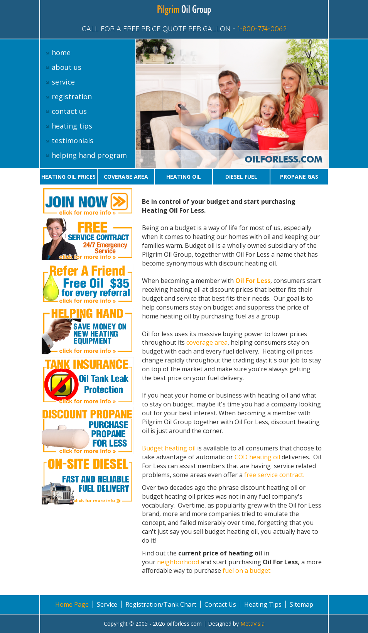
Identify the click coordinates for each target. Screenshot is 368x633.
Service (107, 604)
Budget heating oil (169, 448)
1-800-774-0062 (262, 28)
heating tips (72, 125)
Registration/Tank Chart (160, 604)
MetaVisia (252, 623)
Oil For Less (252, 280)
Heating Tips (263, 604)
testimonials (72, 140)
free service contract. (274, 475)
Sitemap (301, 604)
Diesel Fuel (241, 176)
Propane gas (299, 176)
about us (66, 67)
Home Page (72, 604)
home (61, 52)
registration (72, 96)
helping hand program (89, 155)
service (63, 81)
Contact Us (220, 604)
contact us (69, 111)
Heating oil (183, 176)
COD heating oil (257, 457)
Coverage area (126, 176)
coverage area (207, 342)
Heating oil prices (68, 176)
